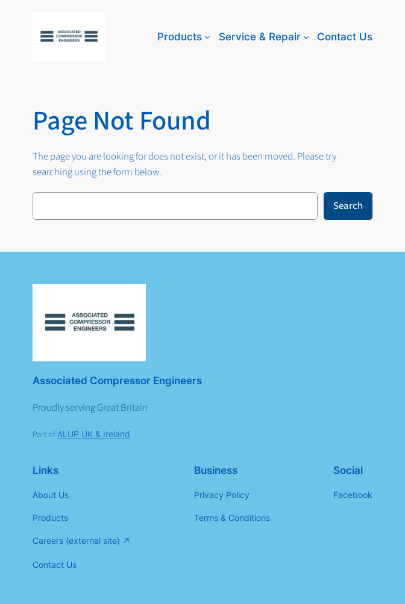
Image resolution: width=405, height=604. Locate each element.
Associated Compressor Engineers (117, 381)
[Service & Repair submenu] (306, 37)
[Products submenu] (207, 37)
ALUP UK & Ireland (93, 434)
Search (348, 206)
